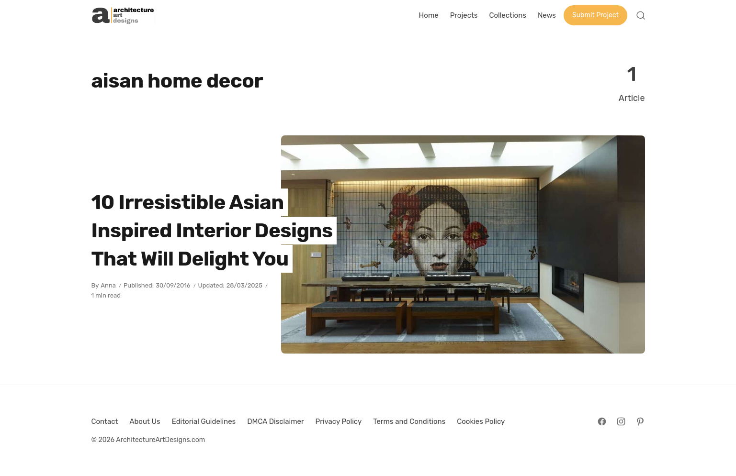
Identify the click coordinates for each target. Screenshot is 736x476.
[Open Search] (640, 15)
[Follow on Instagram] (621, 421)
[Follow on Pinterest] (640, 421)
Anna (108, 285)
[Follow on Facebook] (602, 421)
